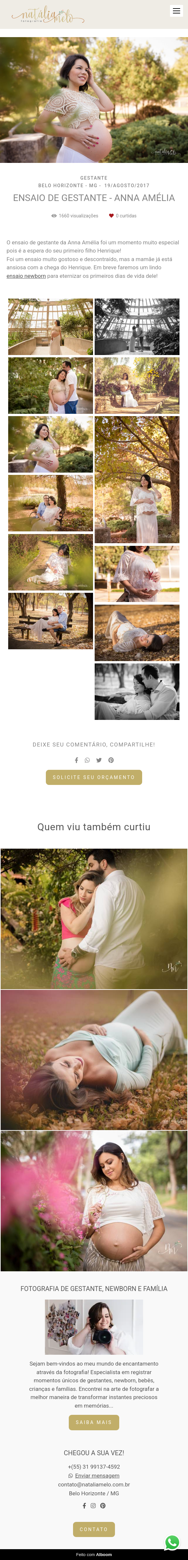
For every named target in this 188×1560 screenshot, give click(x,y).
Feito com (94, 1554)
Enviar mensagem (97, 1476)
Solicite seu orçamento (94, 777)
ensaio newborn (26, 276)
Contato (94, 1529)
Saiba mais (94, 1422)
